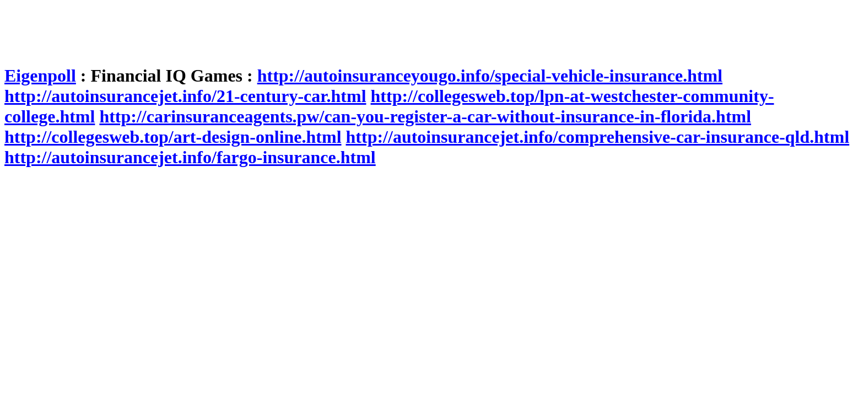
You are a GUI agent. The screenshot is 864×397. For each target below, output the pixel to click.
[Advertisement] (205, 29)
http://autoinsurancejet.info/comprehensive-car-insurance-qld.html (598, 137)
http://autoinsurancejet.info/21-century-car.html (185, 96)
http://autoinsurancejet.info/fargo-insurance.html (190, 157)
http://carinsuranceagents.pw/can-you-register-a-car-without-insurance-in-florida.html (425, 116)
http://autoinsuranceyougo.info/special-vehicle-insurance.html (489, 75)
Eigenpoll (40, 75)
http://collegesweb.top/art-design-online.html (173, 137)
